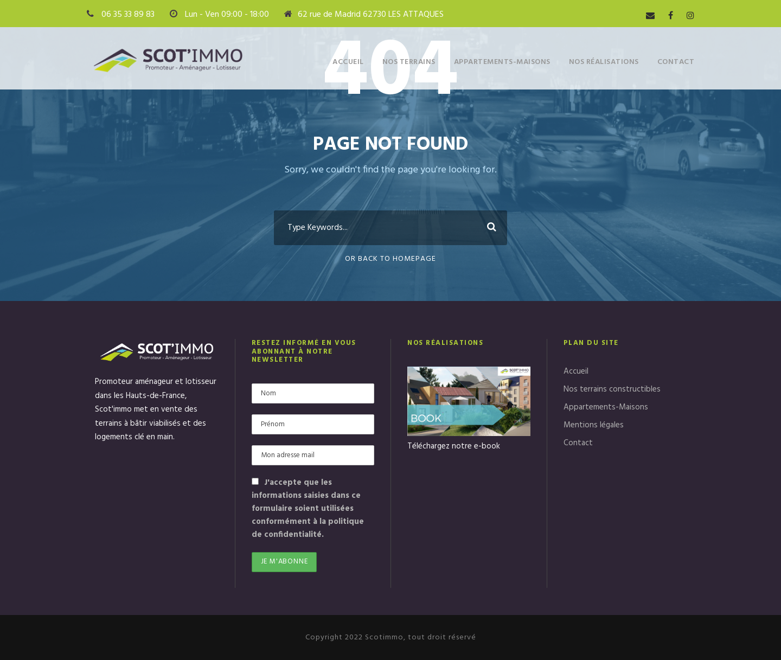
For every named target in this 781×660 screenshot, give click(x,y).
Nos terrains (409, 62)
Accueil (348, 62)
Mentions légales (594, 425)
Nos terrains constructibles (612, 389)
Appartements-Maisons (502, 62)
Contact (676, 62)
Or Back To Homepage (390, 259)
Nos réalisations (604, 62)
